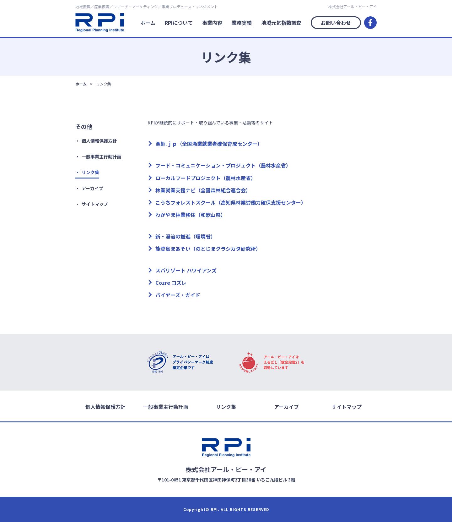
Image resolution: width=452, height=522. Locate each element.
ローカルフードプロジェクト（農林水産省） (205, 178)
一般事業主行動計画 (101, 156)
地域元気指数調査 (281, 22)
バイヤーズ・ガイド (177, 295)
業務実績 (242, 22)
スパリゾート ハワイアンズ (186, 270)
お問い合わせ (336, 22)
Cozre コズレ (170, 282)
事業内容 (212, 22)
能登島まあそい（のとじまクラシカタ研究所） (208, 248)
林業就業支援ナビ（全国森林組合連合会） (203, 190)
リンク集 (90, 172)
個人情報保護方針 (99, 141)
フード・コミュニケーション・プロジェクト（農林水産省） (223, 165)
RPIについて (179, 22)
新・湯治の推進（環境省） (185, 236)
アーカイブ (92, 188)
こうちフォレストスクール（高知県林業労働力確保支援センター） (230, 202)
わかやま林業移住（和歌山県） (190, 214)
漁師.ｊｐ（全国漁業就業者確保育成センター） (208, 143)
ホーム (147, 22)
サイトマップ (95, 204)
